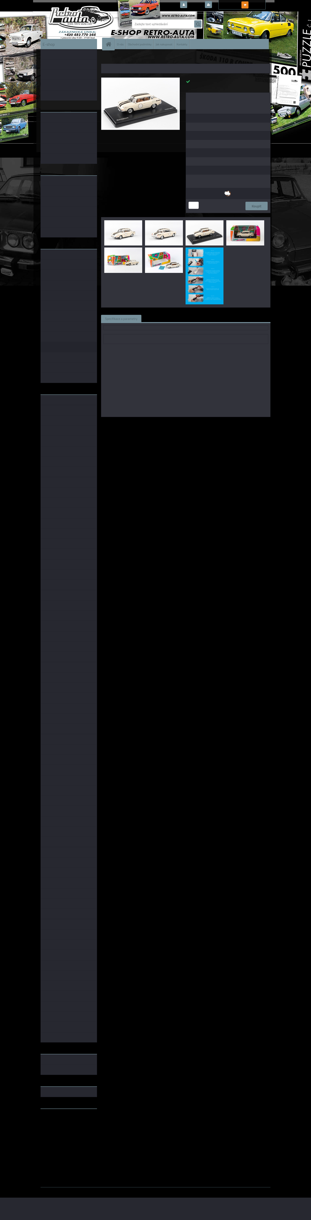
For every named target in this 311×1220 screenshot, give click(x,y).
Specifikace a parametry (121, 318)
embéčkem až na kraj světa (59, 1127)
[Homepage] (110, 44)
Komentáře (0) (191, 318)
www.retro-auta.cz (54, 1118)
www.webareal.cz (83, 1190)
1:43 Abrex (228, 422)
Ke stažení (217, 318)
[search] (197, 24)
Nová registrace (224, 4)
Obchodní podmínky (139, 44)
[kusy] (194, 205)
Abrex (171, 422)
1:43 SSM (212, 422)
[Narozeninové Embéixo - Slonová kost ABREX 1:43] (140, 79)
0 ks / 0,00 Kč (259, 3)
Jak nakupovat (164, 44)
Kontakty (182, 44)
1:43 (180, 422)
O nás (120, 44)
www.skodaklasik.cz (55, 1124)
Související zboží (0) (159, 318)
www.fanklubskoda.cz (56, 1121)
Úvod (106, 58)
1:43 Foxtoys (195, 422)
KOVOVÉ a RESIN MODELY (126, 58)
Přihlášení (195, 4)
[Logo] (68, 24)
